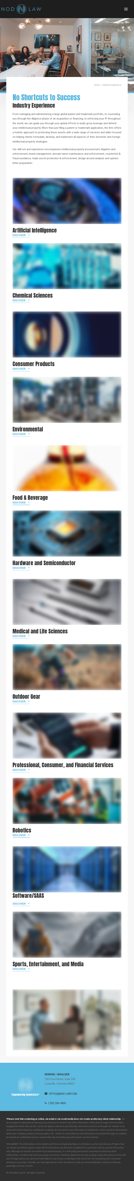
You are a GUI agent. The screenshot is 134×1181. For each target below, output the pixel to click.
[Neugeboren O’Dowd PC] (21, 9)
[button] (126, 9)
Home (97, 85)
